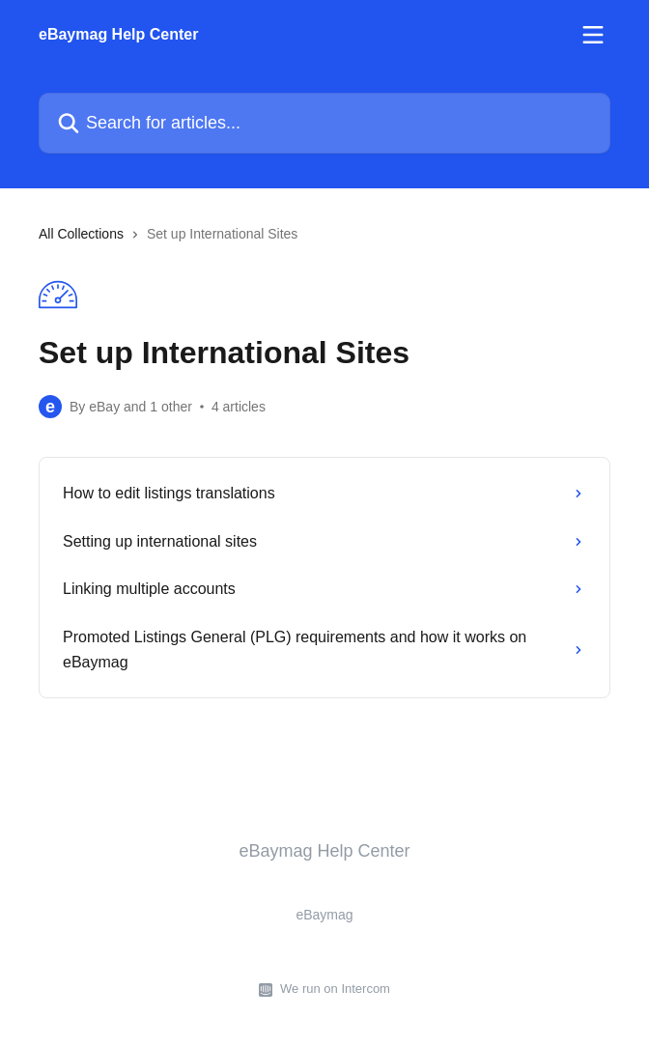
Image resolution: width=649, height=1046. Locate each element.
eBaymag (324, 914)
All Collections (81, 233)
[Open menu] (593, 34)
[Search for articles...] (324, 123)
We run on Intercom (335, 988)
